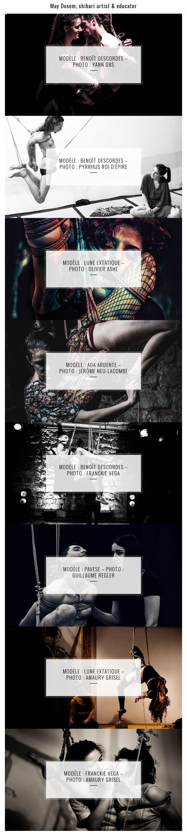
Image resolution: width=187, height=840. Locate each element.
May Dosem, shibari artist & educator (93, 6)
